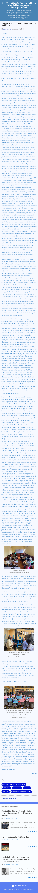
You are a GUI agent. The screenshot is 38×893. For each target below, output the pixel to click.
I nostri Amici (17, 788)
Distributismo (6, 788)
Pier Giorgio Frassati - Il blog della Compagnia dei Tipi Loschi (19, 5)
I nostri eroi (27, 788)
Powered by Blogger (19, 886)
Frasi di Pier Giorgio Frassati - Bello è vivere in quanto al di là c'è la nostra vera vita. (17, 813)
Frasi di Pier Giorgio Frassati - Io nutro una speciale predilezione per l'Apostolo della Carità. (16, 859)
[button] (35, 24)
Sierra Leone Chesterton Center (21, 792)
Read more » (32, 831)
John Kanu (5, 792)
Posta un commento (9, 798)
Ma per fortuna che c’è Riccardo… (15, 837)
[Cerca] (35, 4)
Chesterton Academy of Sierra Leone (13, 784)
